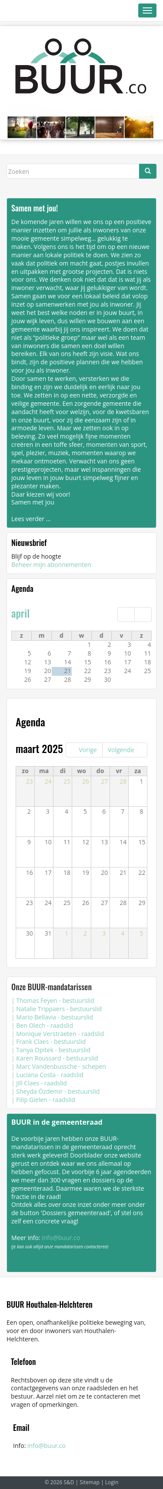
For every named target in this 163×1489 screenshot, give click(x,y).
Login (111, 1482)
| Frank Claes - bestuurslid (48, 1041)
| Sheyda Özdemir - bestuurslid (55, 1091)
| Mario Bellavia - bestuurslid (52, 1017)
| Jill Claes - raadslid (39, 1083)
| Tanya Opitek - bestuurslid (50, 1050)
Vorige (88, 750)
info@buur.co (61, 1237)
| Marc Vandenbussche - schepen (58, 1066)
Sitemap (90, 1482)
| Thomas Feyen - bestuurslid (52, 1000)
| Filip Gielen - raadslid (43, 1099)
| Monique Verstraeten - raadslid (57, 1034)
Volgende (121, 750)
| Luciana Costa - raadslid (47, 1075)
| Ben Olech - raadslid (42, 1025)
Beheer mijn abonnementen (51, 564)
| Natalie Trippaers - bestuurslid (56, 1009)
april (20, 613)
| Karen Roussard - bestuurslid (54, 1058)
